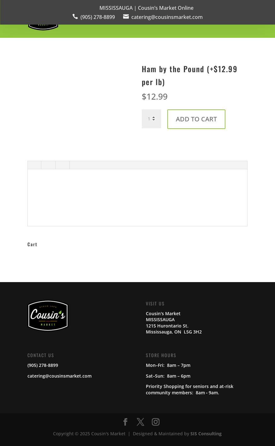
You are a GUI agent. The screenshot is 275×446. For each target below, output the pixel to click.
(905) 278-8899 (98, 17)
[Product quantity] (151, 118)
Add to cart (196, 119)
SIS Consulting (206, 434)
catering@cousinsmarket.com (167, 17)
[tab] (34, 166)
